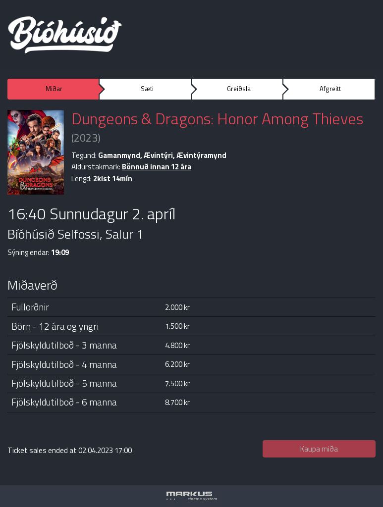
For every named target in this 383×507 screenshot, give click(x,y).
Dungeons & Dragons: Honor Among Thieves (217, 118)
